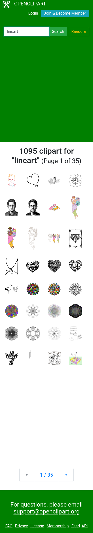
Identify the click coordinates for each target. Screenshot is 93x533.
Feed (75, 526)
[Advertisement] (46, 89)
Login (33, 13)
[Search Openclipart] (26, 31)
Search (58, 31)
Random (78, 31)
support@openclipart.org (46, 511)
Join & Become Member (65, 13)
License (37, 526)
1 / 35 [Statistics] (46, 475)
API (85, 526)
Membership (58, 526)
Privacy (21, 526)
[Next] (66, 475)
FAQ (8, 526)
